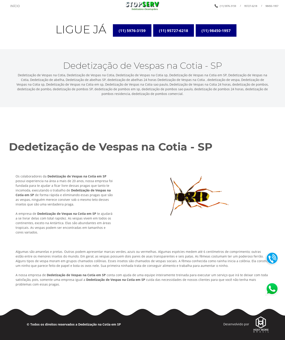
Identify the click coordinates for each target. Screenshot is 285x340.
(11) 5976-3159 (228, 6)
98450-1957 (271, 6)
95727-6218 (250, 6)
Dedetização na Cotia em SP (99, 324)
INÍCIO (15, 6)
